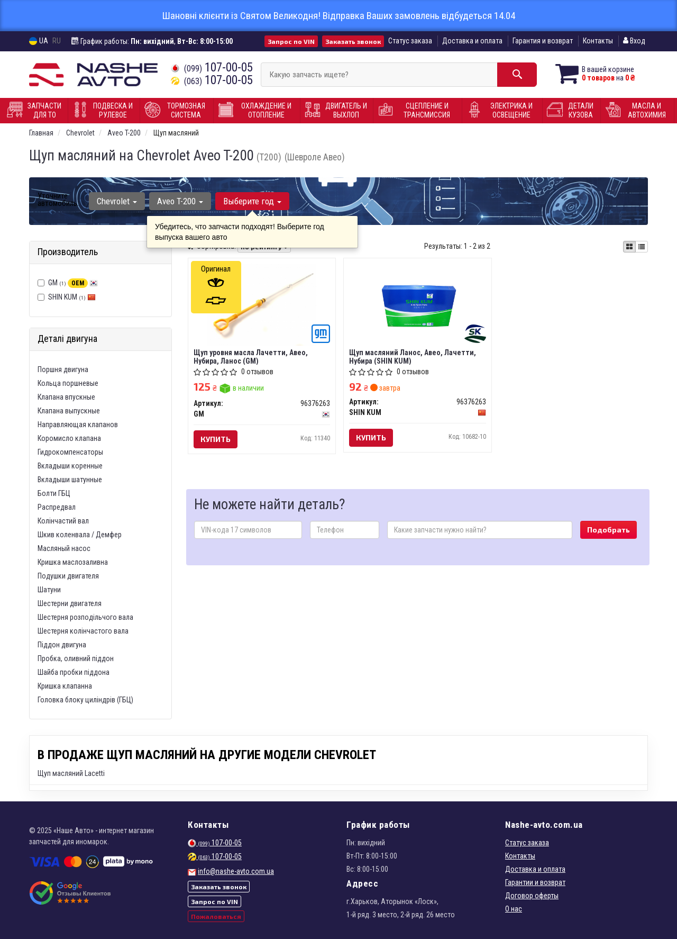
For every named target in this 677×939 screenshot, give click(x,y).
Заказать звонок (353, 41)
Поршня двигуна (63, 369)
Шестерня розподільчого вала (85, 617)
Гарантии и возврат (535, 882)
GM (73, 282)
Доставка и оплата (472, 41)
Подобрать (608, 529)
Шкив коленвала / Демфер (80, 534)
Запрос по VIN (291, 41)
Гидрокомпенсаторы (70, 452)
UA (38, 41)
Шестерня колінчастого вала (83, 631)
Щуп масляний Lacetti (71, 773)
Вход (634, 41)
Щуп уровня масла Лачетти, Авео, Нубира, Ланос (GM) (251, 356)
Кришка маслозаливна (73, 562)
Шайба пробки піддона (73, 672)
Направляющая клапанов (78, 424)
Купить (215, 439)
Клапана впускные (66, 397)
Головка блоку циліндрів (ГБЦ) (85, 700)
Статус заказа (410, 41)
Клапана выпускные (69, 411)
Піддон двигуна (62, 644)
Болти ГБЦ (54, 493)
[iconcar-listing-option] (641, 246)
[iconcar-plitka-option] (629, 246)
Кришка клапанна (65, 686)
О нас (513, 909)
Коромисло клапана (69, 438)
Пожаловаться (216, 916)
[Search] (517, 74)
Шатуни (49, 589)
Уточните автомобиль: (58, 199)
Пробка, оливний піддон (76, 658)
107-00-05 (212, 67)
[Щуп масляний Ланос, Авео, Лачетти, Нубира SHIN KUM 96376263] (418, 304)
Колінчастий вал (63, 521)
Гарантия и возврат (543, 41)
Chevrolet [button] (117, 201)
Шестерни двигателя (70, 603)
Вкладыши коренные (70, 466)
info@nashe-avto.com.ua (236, 871)
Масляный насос (64, 548)
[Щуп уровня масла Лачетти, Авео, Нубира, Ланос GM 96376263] (262, 304)
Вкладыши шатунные (70, 479)
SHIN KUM (72, 297)
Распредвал (57, 507)
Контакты (598, 41)
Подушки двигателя (68, 576)
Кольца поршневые (68, 383)
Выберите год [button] (252, 201)
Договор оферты (532, 895)
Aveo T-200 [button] (180, 201)
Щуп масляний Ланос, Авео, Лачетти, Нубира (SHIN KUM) (412, 356)
